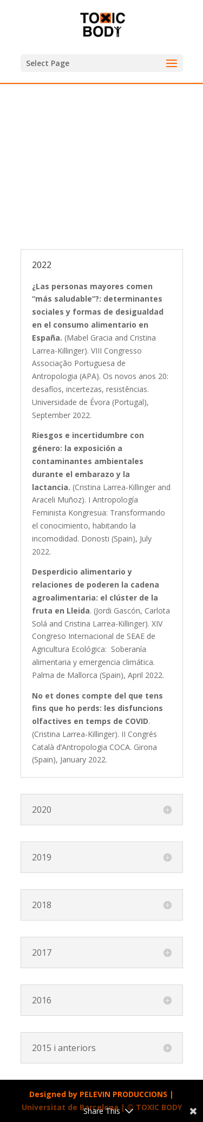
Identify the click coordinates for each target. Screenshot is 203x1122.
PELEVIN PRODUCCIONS (123, 1094)
